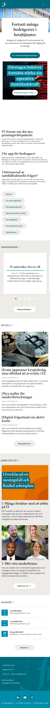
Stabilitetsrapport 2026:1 (25, 92)
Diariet (9, 194)
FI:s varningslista (13, 200)
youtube (25, 701)
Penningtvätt (12, 219)
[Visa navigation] (45, 4)
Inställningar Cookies (41, 703)
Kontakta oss (8, 665)
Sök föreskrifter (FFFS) (16, 213)
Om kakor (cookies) (24, 703)
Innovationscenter (14, 226)
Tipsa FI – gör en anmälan (14, 674)
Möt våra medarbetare (19, 564)
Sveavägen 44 (6, 683)
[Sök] (42, 5)
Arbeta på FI (7, 670)
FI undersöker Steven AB (25, 267)
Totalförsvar (11, 232)
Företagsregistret (14, 207)
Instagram (32, 701)
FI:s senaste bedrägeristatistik (25, 55)
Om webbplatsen (7, 703)
